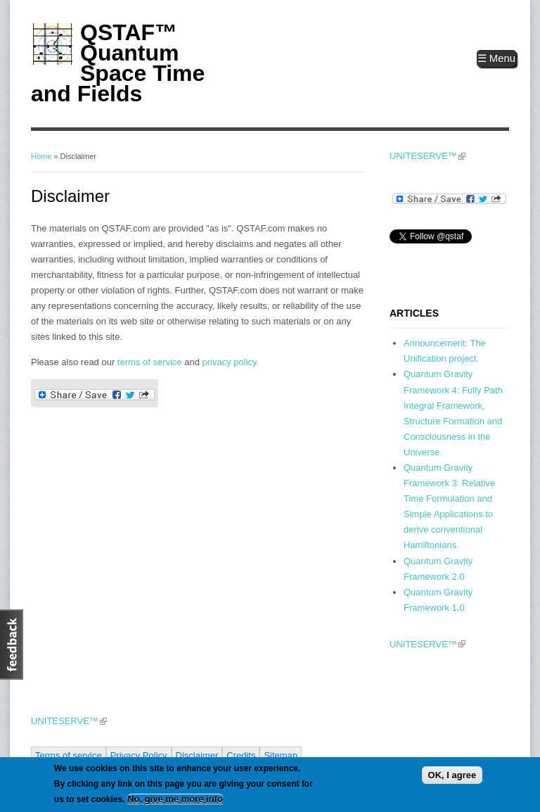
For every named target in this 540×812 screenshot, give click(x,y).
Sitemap (280, 755)
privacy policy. (230, 362)
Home (41, 156)
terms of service (149, 362)
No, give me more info (175, 799)
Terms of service (68, 755)
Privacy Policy (138, 755)
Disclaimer (197, 755)
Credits (240, 755)
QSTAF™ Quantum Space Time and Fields (118, 63)
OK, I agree (452, 775)
